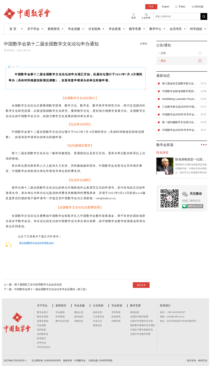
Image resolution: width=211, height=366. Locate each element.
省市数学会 (42, 334)
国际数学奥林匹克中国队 (142, 325)
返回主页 (141, 285)
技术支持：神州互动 (197, 360)
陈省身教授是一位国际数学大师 (191, 159)
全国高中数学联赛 (139, 316)
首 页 (12, 28)
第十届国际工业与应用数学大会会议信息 (38, 284)
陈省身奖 (116, 316)
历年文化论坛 (43, 347)
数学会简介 (42, 312)
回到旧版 (198, 6)
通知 (163, 60)
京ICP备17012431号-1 (15, 360)
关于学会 (33, 28)
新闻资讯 (54, 28)
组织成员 (78, 316)
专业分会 (97, 321)
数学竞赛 (135, 28)
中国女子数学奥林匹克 (141, 329)
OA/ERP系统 (105, 360)
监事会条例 (42, 321)
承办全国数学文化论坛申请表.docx (36, 243)
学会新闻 (60, 312)
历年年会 (41, 342)
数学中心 (155, 28)
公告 (163, 52)
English (165, 6)
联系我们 (41, 338)
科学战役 (196, 28)
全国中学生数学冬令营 (141, 321)
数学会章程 (42, 316)
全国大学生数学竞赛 (140, 334)
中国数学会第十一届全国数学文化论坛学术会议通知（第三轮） (51, 289)
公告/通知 (163, 45)
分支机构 (94, 28)
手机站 (181, 6)
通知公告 (78, 312)
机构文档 (97, 312)
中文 (151, 6)
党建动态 (78, 321)
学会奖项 (115, 28)
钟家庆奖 (116, 321)
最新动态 (163, 76)
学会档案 (41, 325)
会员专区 (176, 28)
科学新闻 (60, 316)
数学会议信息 (62, 321)
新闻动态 (97, 325)
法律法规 (93, 360)
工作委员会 (98, 316)
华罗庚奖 (116, 312)
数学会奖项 (164, 145)
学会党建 (74, 28)
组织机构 (41, 329)
